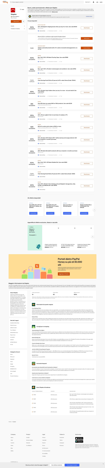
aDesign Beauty (13, 342)
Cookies (44, 456)
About (12, 437)
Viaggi (11, 364)
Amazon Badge (29, 440)
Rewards (28, 442)
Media (12, 450)
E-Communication (46, 450)
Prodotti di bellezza (14, 376)
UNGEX (12, 339)
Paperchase (12, 335)
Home (10, 421)
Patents (44, 442)
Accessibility (45, 453)
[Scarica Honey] (87, 48)
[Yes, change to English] (72, 465)
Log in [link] (101, 2)
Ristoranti (12, 356)
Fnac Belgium (13, 330)
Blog (12, 448)
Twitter (61, 440)
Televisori (12, 359)
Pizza (11, 354)
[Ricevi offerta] (33, 213)
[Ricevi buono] (87, 28)
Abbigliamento (13, 368)
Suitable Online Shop (14, 323)
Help (12, 440)
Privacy (43, 437)
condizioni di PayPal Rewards (57, 39)
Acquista (18, 26)
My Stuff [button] (87, 2)
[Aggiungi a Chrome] (64, 274)
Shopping (12, 366)
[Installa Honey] (89, 16)
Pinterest (62, 445)
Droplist (28, 437)
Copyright (44, 440)
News (12, 445)
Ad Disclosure (45, 448)
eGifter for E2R (13, 327)
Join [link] (97, 2)
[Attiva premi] (16, 21)
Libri (11, 373)
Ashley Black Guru (14, 332)
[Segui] (22, 9)
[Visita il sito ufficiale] (23, 21)
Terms (43, 445)
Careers (12, 442)
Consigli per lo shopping (18, 28)
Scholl (11, 344)
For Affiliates (28, 445)
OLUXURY (12, 337)
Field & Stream (13, 325)
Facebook (62, 437)
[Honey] (5, 2)
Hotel (11, 361)
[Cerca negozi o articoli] (47, 2)
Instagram (62, 442)
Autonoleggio (13, 371)
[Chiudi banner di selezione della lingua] (103, 463)
